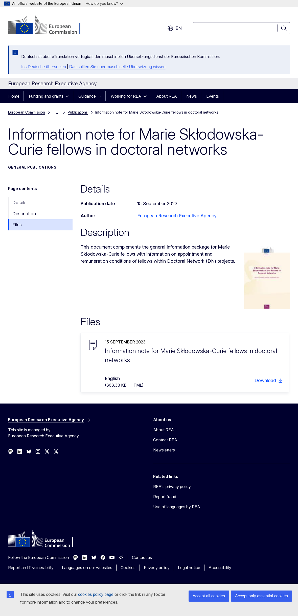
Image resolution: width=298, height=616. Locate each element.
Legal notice (189, 567)
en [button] (174, 28)
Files (17, 224)
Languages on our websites (87, 567)
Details (19, 202)
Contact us (142, 557)
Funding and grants (46, 96)
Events (212, 96)
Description (24, 213)
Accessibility (220, 567)
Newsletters (164, 449)
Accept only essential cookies (261, 596)
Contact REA (165, 439)
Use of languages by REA (176, 506)
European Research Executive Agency (177, 215)
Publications (78, 112)
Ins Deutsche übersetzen (43, 67)
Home (13, 96)
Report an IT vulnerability (31, 567)
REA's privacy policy (172, 486)
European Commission (26, 112)
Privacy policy (157, 567)
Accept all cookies (209, 596)
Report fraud (164, 496)
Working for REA (126, 96)
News (191, 96)
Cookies (128, 567)
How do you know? (104, 3)
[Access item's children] (68, 96)
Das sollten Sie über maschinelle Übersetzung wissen (117, 67)
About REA (166, 96)
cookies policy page (95, 594)
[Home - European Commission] (49, 25)
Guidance (87, 96)
